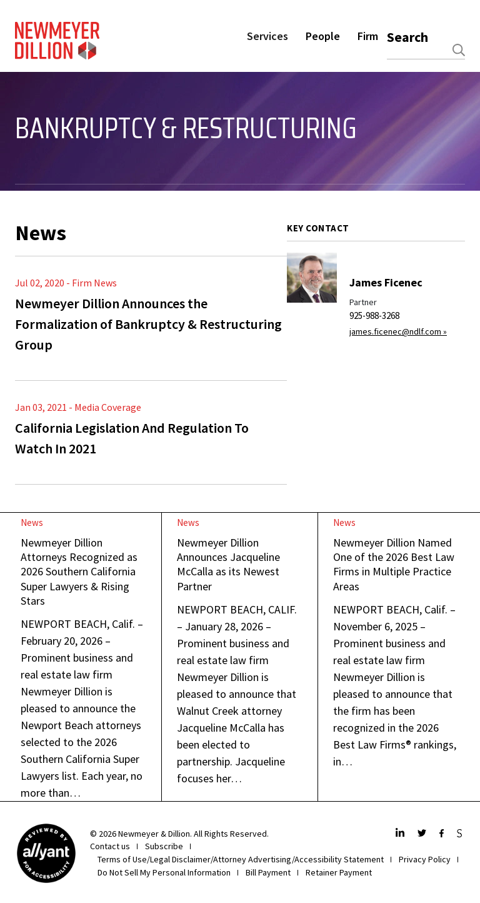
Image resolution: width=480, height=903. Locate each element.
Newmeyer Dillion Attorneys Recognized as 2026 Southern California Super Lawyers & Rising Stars (79, 571)
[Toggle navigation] (23, 187)
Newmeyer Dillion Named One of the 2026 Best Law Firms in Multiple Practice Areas (393, 564)
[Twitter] (423, 834)
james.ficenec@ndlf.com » (398, 331)
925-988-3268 (374, 315)
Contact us (110, 846)
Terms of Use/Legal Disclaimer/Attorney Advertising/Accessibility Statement (241, 859)
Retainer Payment (339, 872)
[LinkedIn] (402, 834)
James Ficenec (385, 282)
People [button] (323, 36)
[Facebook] (443, 834)
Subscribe (164, 846)
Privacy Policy (425, 859)
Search (407, 37)
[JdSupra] (461, 834)
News (32, 522)
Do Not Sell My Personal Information (164, 872)
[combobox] (426, 50)
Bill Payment (268, 872)
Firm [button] (368, 36)
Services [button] (267, 36)
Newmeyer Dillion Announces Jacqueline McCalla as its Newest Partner (228, 564)
